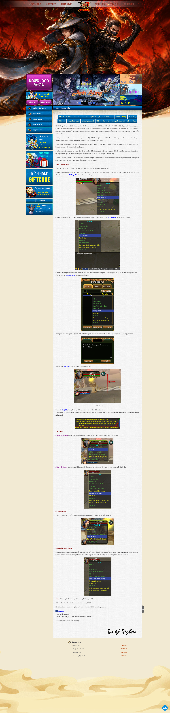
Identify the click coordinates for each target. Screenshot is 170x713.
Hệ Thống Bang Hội (88, 121)
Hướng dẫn (66, 4)
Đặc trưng (38, 125)
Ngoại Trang (76, 645)
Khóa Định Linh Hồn (65, 117)
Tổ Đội (124, 117)
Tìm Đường (132, 117)
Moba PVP (37, 130)
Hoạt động (38, 119)
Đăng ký (32, 102)
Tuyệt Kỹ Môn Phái (78, 649)
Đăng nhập (45, 102)
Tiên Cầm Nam (39, 108)
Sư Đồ (118, 117)
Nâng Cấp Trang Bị (73, 121)
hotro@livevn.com (44, 147)
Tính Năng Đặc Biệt (79, 656)
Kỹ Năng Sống (77, 652)
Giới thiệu (51, 4)
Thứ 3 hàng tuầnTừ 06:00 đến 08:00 (43, 193)
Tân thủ (36, 114)
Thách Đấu (61, 121)
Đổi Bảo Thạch (131, 121)
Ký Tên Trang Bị (95, 117)
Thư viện (114, 4)
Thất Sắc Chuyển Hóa (103, 121)
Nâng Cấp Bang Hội (118, 121)
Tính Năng (100, 4)
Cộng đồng (129, 4)
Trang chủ (35, 4)
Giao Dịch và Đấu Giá (81, 117)
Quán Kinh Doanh (108, 117)
